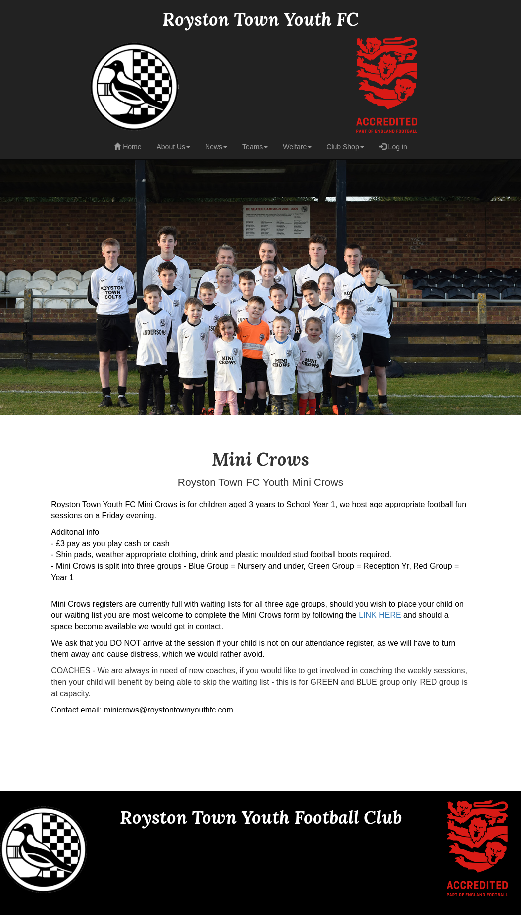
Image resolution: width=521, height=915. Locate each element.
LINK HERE (380, 615)
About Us (173, 147)
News (216, 147)
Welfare (297, 147)
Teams (255, 147)
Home (127, 147)
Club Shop (345, 147)
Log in (393, 147)
